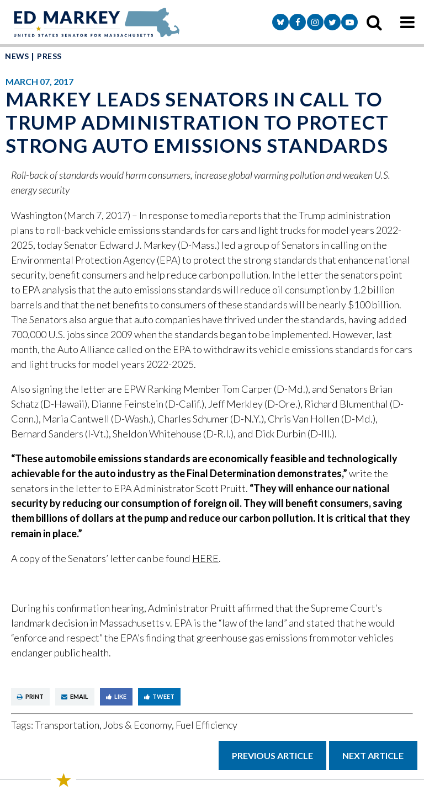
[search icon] (374, 22)
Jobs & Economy (137, 725)
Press (49, 56)
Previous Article (272, 755)
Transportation (67, 725)
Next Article (373, 755)
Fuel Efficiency (206, 725)
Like (116, 696)
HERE (205, 558)
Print (30, 696)
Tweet (159, 696)
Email (74, 696)
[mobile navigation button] (407, 22)
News (17, 56)
